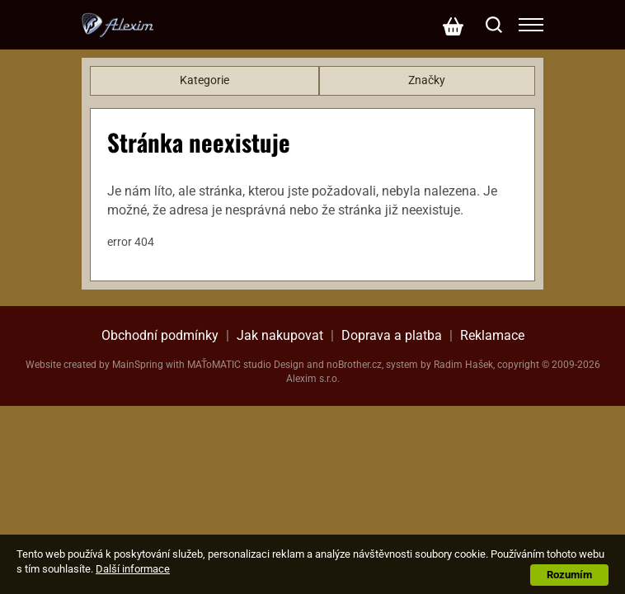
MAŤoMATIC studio (229, 364)
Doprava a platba (391, 335)
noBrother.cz (354, 364)
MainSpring (137, 364)
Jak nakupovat (280, 335)
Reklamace (492, 335)
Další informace (133, 569)
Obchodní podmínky (160, 335)
